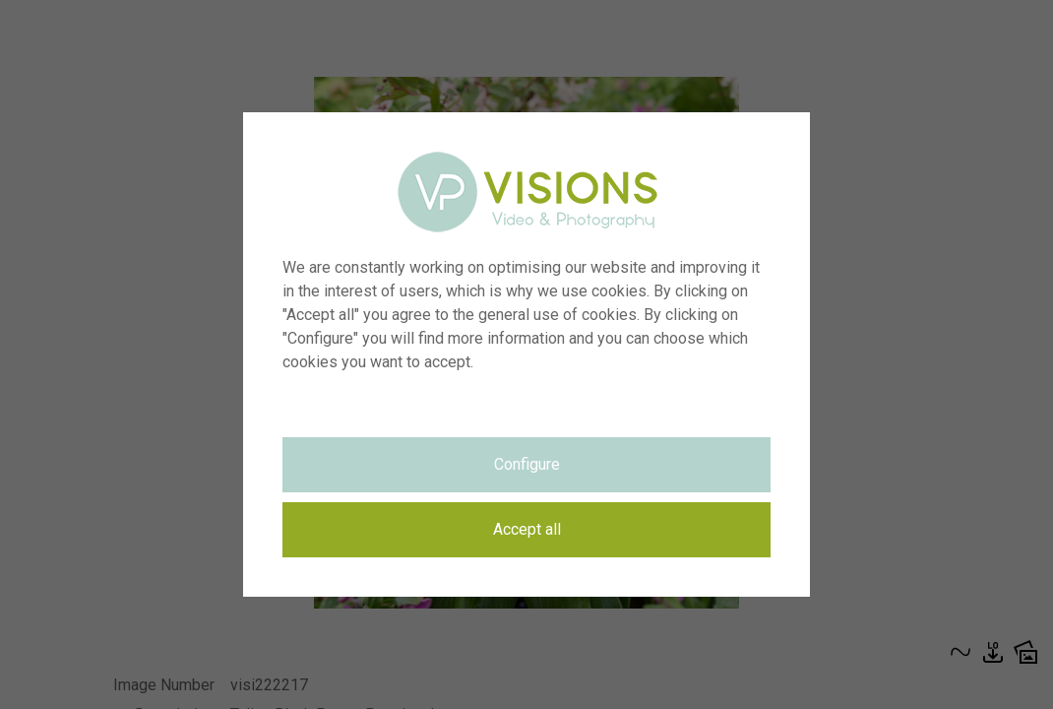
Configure (527, 464)
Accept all (527, 529)
